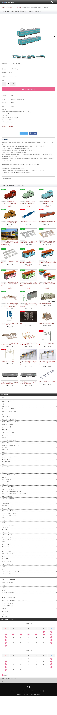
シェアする (33, 133)
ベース (4, 590)
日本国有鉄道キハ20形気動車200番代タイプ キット (47, 222)
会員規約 (41, 709)
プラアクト (5, 582)
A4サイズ (4, 635)
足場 (21, 323)
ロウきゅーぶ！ (6, 568)
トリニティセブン (7, 530)
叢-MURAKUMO (6, 468)
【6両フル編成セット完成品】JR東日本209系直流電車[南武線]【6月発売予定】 (9, 243)
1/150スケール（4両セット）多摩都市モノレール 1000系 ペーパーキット (28, 363)
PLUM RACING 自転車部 (8, 608)
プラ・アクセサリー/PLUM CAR (10, 587)
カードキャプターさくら (8, 494)
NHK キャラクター (7, 489)
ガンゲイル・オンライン (8, 497)
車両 (22, 7)
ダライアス (5, 460)
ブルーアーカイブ (7, 550)
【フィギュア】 (5, 476)
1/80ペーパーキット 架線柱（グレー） (46, 343)
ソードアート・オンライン (9, 520)
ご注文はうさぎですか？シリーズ (11, 450)
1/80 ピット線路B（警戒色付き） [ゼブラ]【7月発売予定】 (28, 242)
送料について (34, 709)
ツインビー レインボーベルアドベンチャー (13, 462)
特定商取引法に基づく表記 (14, 709)
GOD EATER (5, 510)
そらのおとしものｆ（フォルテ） (11, 522)
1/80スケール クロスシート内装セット (28, 222)
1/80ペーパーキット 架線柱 (7, 361)
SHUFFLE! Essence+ (7, 515)
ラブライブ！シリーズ (8, 566)
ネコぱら (4, 532)
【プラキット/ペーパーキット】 (9, 439)
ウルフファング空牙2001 (8, 436)
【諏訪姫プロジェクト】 (7, 597)
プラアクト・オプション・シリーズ (11, 585)
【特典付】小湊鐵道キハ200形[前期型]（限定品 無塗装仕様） (9, 382)
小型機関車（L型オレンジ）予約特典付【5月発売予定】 (9, 202)
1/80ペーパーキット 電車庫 (45, 303)
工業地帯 (4, 580)
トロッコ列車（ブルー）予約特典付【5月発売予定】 (28, 261)
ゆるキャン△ (5, 560)
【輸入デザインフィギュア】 (8, 593)
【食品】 (3, 398)
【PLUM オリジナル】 (7, 574)
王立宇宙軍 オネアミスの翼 (9, 445)
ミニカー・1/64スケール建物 (9, 413)
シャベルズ (5, 628)
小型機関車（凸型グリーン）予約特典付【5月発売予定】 (28, 202)
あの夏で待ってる (7, 487)
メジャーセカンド (7, 555)
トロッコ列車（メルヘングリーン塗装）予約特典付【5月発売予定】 (28, 284)
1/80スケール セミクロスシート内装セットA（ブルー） (9, 324)
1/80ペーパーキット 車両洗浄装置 (46, 323)
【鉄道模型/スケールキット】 (13, 7)
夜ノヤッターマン (7, 563)
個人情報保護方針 (26, 709)
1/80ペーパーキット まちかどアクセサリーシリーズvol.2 (28, 343)
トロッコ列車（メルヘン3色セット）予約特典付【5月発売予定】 (47, 284)
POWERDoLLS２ (6, 433)
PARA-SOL (5, 540)
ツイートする (24, 133)
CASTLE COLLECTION (8, 577)
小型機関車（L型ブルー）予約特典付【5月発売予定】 (46, 202)
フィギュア (5, 600)
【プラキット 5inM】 (6, 430)
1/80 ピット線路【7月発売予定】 (9, 261)
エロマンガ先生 (6, 492)
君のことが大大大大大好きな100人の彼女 (13, 499)
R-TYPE (4, 442)
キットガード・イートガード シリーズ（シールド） (15, 617)
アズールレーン (6, 484)
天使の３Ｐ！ (5, 527)
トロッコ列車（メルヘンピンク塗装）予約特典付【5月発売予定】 (9, 284)
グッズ (4, 605)
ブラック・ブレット (7, 545)
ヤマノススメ (5, 558)
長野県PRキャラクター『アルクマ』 (11, 424)
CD (3, 610)
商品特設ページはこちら (7, 126)
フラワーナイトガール (8, 548)
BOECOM (4, 626)
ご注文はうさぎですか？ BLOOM (11, 427)
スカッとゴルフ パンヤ (8, 517)
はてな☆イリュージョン (8, 535)
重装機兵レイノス (7, 457)
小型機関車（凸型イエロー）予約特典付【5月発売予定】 (9, 222)
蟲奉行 (4, 553)
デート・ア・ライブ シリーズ (10, 525)
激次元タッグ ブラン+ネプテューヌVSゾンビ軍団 (15, 502)
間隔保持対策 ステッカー (8, 619)
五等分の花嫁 (5, 512)
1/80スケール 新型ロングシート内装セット (47, 382)
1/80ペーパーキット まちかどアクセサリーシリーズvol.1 (9, 343)
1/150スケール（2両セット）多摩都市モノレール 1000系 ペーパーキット (47, 363)
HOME (3, 7)
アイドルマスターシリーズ (9, 482)
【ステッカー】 (5, 632)
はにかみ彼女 (5, 538)
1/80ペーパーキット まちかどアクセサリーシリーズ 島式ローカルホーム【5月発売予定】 (9, 305)
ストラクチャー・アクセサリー (10, 410)
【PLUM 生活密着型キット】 (8, 614)
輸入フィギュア (6, 479)
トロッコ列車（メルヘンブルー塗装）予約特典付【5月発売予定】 (47, 262)
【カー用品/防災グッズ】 (7, 623)
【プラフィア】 (5, 416)
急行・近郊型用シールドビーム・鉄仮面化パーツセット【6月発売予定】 (28, 305)
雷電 (3, 470)
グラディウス (5, 447)
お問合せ (46, 709)
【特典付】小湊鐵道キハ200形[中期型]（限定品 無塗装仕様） (28, 382)
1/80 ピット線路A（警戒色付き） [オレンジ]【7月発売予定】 (47, 242)
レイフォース (5, 473)
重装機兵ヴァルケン (7, 455)
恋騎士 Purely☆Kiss (7, 505)
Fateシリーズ (5, 543)
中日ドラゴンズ (6, 419)
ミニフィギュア (6, 603)
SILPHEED (5, 452)
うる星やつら (5, 571)
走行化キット (5, 407)
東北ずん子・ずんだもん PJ (9, 422)
